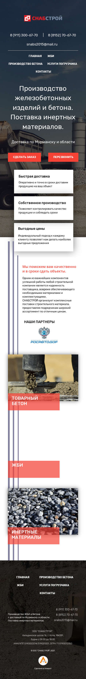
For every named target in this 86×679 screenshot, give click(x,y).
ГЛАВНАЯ (35, 56)
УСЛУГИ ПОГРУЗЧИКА (62, 64)
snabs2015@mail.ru (42, 44)
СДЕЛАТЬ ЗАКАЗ (24, 157)
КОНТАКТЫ (43, 71)
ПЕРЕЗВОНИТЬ (63, 157)
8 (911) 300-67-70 (24, 35)
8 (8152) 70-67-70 (62, 35)
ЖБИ (50, 56)
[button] (27, 335)
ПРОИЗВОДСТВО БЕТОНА (26, 64)
